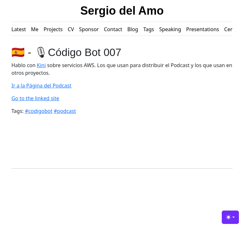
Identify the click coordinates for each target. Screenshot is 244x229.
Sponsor (89, 29)
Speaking (170, 29)
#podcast (65, 111)
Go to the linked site (35, 98)
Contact (113, 29)
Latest (18, 29)
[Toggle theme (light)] (230, 217)
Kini (41, 65)
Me (35, 29)
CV (71, 29)
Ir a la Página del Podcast (41, 85)
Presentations (202, 29)
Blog (132, 29)
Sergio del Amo (122, 10)
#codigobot (38, 111)
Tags (148, 29)
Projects (53, 29)
